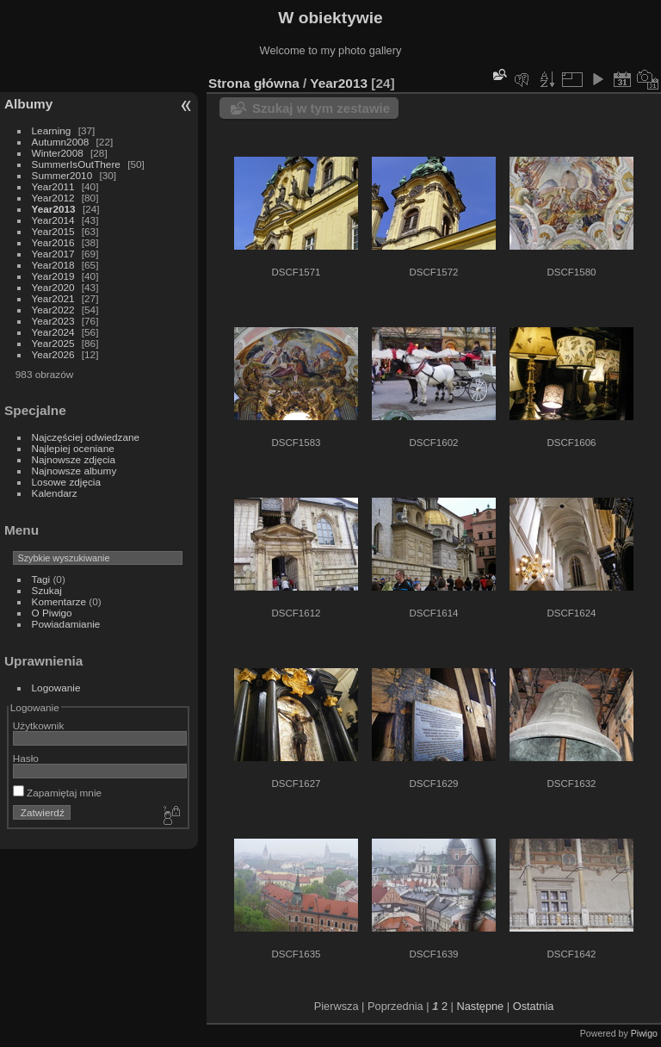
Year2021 (53, 298)
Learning (51, 130)
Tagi (41, 579)
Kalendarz (54, 493)
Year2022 (53, 309)
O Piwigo (52, 612)
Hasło (26, 758)
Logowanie (56, 687)
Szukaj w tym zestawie (321, 108)
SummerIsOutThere (76, 164)
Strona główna (254, 83)
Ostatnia (533, 1006)
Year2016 (53, 242)
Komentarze (59, 601)
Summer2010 (62, 175)
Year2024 (53, 332)
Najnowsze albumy (74, 470)
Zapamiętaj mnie (57, 792)
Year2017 (53, 253)
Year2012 (53, 197)
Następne (479, 1006)
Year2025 (53, 343)
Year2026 (53, 354)
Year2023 (53, 320)
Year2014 (53, 220)
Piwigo (644, 1033)
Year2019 (53, 276)
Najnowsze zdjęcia (73, 459)
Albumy (28, 103)
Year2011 (53, 186)
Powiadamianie (66, 623)
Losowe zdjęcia (66, 481)
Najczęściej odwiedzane (86, 437)
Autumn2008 (61, 141)
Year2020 (53, 287)
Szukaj (47, 590)
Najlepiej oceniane (73, 448)
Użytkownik (39, 725)
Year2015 (53, 231)
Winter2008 (57, 152)
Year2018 (53, 264)
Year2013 (54, 208)
